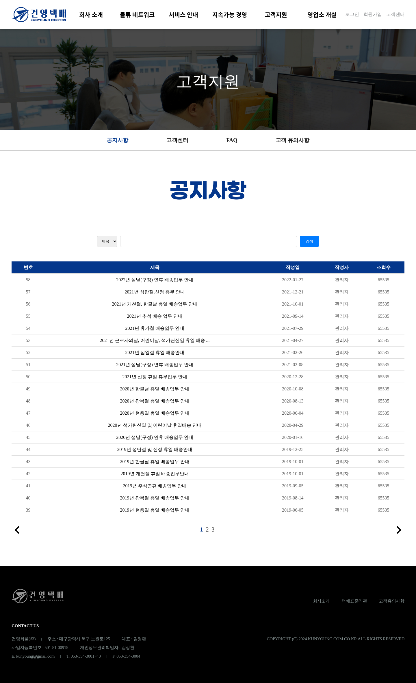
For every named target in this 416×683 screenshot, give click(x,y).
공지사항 (117, 140)
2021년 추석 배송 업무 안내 (155, 318)
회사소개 (321, 601)
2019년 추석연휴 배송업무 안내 (155, 487)
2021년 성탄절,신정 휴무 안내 (155, 293)
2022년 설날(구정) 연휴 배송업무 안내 (154, 281)
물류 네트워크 (137, 14)
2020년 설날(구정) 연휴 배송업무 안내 (154, 439)
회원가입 (372, 14)
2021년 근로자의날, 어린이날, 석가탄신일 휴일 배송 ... (155, 342)
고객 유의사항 (292, 140)
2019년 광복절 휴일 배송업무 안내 (155, 499)
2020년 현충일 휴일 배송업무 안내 (155, 415)
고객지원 (276, 14)
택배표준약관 (354, 601)
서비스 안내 (183, 14)
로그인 (352, 14)
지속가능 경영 (229, 14)
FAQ (231, 140)
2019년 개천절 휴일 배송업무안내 (155, 475)
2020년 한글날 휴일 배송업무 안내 (155, 390)
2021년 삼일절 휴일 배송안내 (154, 354)
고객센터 (395, 14)
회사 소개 (91, 14)
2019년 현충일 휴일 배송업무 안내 (155, 512)
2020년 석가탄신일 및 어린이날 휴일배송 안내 (155, 427)
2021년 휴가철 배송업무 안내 (154, 330)
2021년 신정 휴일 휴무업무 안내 (154, 378)
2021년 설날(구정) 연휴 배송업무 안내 (154, 366)
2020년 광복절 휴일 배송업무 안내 (155, 403)
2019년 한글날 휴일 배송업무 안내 (155, 463)
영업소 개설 (322, 14)
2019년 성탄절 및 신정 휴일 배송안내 (154, 451)
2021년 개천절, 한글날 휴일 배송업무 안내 (155, 306)
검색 (309, 243)
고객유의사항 (391, 601)
